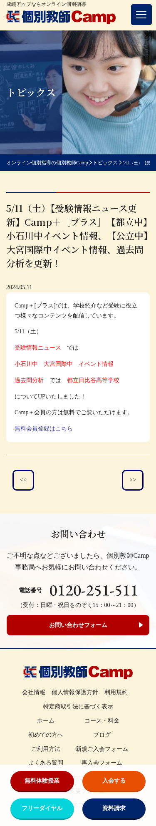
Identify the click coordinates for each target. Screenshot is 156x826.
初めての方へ (45, 735)
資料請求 (114, 808)
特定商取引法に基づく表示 (78, 706)
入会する (114, 781)
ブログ (102, 735)
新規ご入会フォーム (102, 749)
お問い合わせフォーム (78, 625)
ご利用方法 (45, 749)
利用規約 (116, 692)
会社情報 (33, 692)
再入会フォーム (102, 763)
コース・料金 (101, 721)
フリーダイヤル (42, 808)
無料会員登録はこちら (44, 429)
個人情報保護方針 (75, 692)
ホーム (45, 721)
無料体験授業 (42, 781)
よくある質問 (45, 763)
